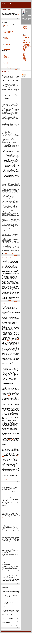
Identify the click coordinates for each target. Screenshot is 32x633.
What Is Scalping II (6, 63)
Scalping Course (24, 29)
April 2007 (24, 53)
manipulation (5, 479)
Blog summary (24, 41)
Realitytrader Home (25, 26)
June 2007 (24, 55)
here (18, 14)
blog (4, 67)
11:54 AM (10, 68)
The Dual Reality (6, 26)
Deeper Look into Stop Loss (7, 49)
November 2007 (24, 58)
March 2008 (24, 61)
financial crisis (9, 299)
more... (22, 6)
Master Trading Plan (25, 28)
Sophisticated (5, 56)
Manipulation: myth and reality (26, 45)
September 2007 (24, 57)
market (9, 67)
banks (5, 299)
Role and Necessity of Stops (7, 44)
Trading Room (24, 27)
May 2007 (24, 54)
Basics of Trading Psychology (7, 51)
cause (6, 299)
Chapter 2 (27, 18)
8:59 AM (10, 300)
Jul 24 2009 (24, 50)
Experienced (5, 55)
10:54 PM (10, 18)
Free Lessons (24, 35)
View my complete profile (26, 22)
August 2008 (24, 64)
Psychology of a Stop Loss (7, 57)
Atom (24, 77)
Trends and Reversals (6, 30)
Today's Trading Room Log (26, 37)
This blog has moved (25, 40)
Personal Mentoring (25, 31)
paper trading (11, 67)
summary (14, 67)
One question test (25, 47)
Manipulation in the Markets (7, 32)
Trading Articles (24, 36)
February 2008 (24, 60)
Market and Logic (6, 25)
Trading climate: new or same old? (27, 46)
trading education (12, 253)
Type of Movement (6, 38)
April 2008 (24, 62)
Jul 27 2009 (24, 49)
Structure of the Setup (6, 39)
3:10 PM (10, 254)
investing (7, 67)
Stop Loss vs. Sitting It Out (7, 45)
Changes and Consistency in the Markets (8, 31)
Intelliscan (24, 30)
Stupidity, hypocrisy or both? (26, 44)
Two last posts (24, 48)
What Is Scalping (6, 62)
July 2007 (24, 56)
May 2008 (24, 63)
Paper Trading (5, 37)
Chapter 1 (23, 18)
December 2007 (24, 59)
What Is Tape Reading (6, 64)
